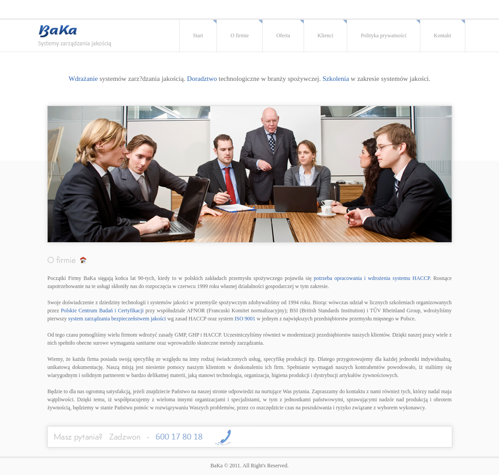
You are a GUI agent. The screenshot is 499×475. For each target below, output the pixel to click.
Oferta (283, 35)
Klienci (325, 35)
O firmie (239, 35)
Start (198, 35)
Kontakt (442, 35)
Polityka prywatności (383, 35)
